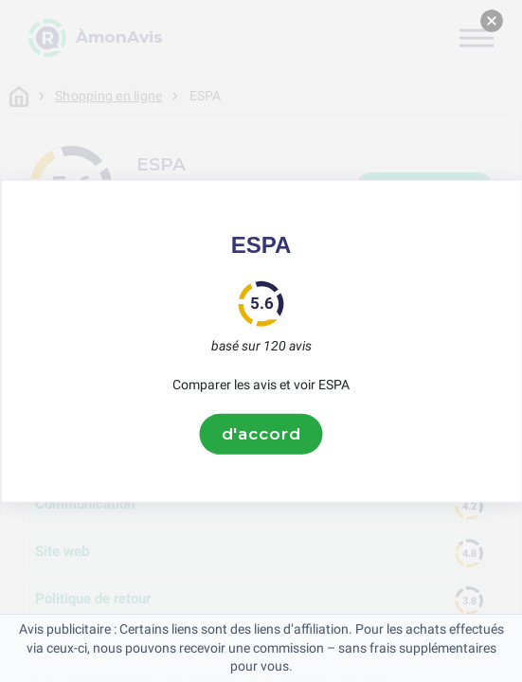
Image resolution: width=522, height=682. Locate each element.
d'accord (261, 433)
